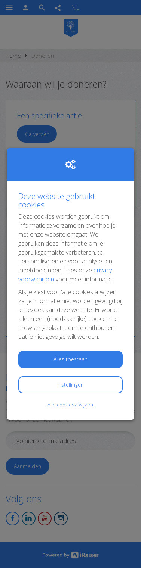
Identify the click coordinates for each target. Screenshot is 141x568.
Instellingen (70, 384)
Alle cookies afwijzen (70, 404)
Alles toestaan (70, 359)
